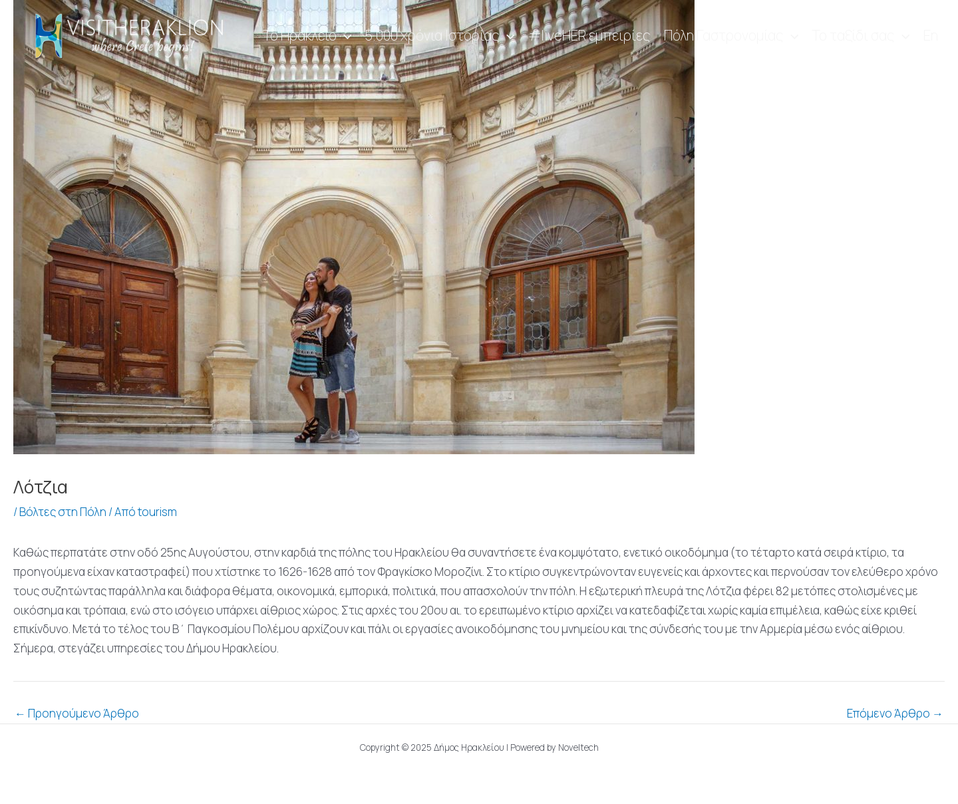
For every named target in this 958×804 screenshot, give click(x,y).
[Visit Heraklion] (133, 35)
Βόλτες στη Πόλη (62, 511)
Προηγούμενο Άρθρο (77, 713)
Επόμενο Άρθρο (895, 713)
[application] (344, 36)
